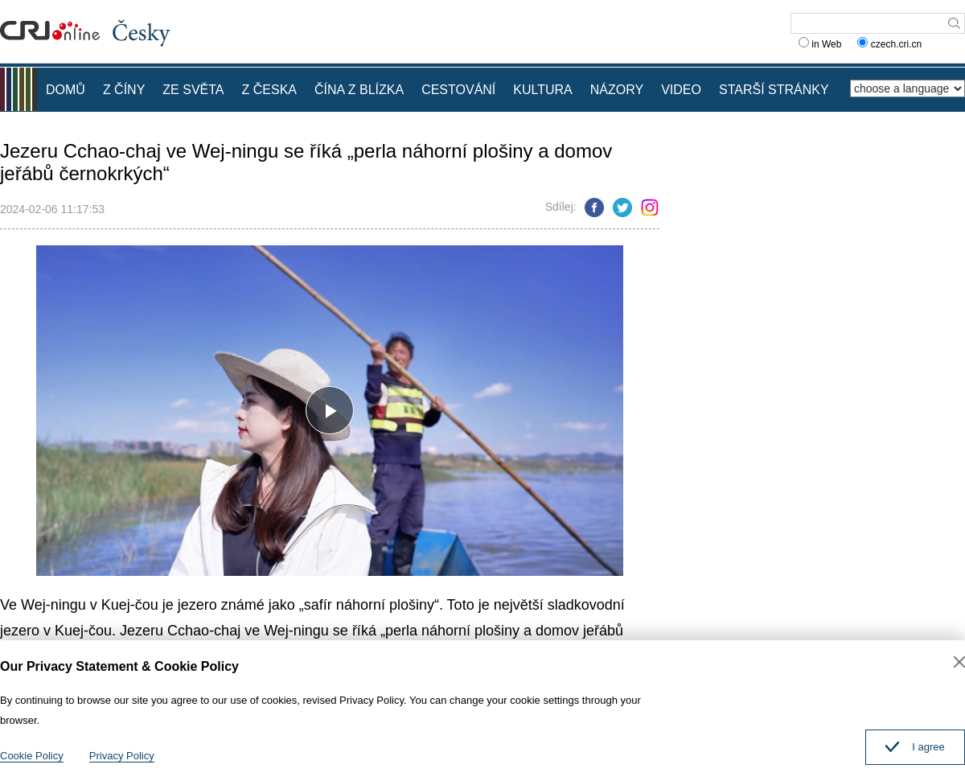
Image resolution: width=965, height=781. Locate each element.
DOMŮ (65, 90)
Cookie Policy (32, 756)
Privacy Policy (121, 756)
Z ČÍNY (124, 90)
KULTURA (543, 90)
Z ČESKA (269, 90)
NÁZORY (616, 90)
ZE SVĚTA (193, 90)
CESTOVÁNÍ (458, 90)
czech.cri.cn (890, 44)
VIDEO (681, 90)
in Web (820, 44)
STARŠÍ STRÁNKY (774, 90)
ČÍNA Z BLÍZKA (359, 90)
